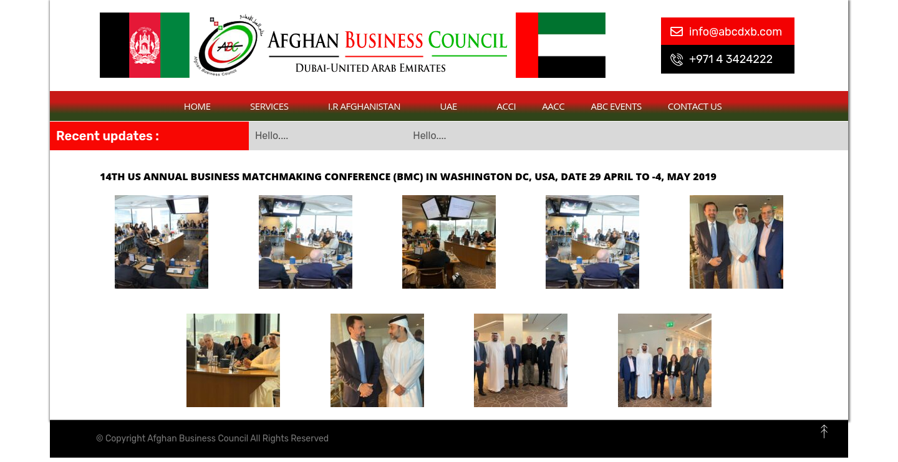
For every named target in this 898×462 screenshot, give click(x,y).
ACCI (506, 106)
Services (276, 106)
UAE (455, 106)
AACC (553, 106)
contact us (695, 106)
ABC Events (616, 106)
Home (204, 106)
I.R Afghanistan (371, 106)
